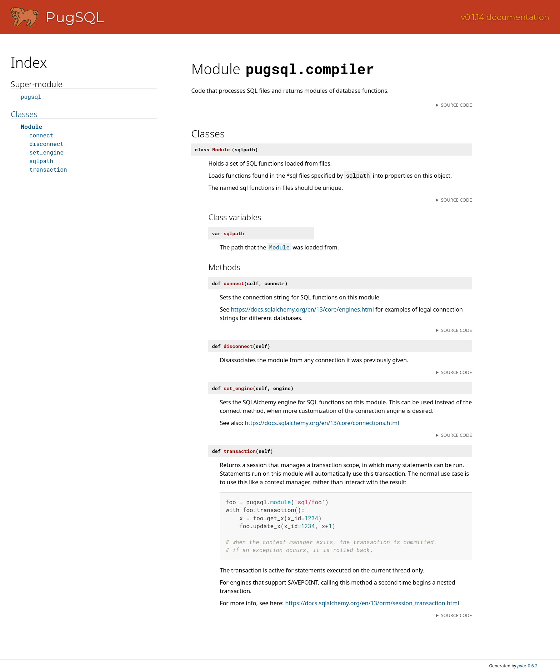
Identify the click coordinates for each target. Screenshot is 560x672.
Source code (456, 105)
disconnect (46, 143)
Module (31, 126)
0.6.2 (528, 666)
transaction (48, 169)
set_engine (46, 152)
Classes (24, 114)
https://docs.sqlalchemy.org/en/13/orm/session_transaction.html (372, 603)
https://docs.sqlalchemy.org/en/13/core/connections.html (322, 423)
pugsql (31, 96)
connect (41, 135)
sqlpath (41, 161)
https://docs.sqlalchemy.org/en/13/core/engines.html (302, 309)
